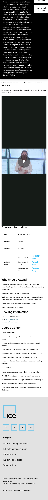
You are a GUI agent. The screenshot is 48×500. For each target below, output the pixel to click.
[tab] (8, 12)
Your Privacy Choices (30, 479)
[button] (42, 5)
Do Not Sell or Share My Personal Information (19, 484)
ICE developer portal (12, 460)
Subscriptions (9, 465)
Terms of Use (7, 481)
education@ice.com (13, 319)
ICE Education (9, 454)
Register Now (36, 257)
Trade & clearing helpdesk (15, 443)
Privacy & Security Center (12, 479)
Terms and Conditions (9, 322)
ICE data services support (15, 449)
